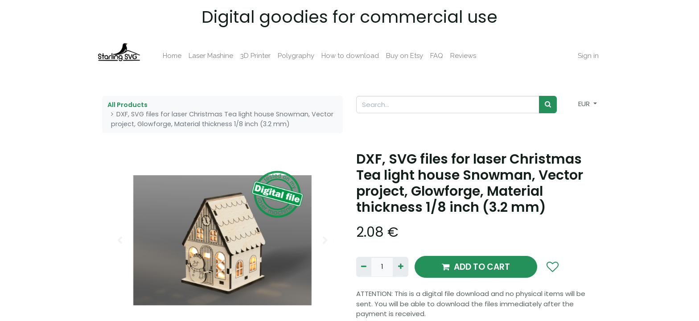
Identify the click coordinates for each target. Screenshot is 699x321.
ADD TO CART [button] (476, 267)
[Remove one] (363, 267)
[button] (552, 267)
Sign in (582, 56)
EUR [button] (585, 103)
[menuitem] (177, 56)
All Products (127, 104)
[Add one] (400, 267)
